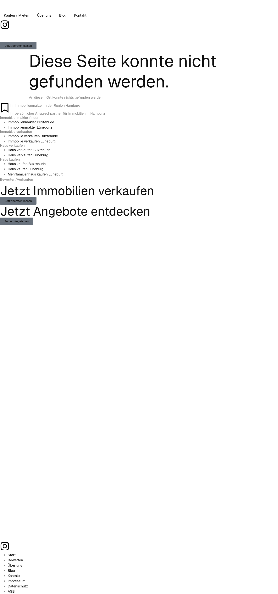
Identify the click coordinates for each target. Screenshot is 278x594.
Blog (62, 15)
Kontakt (80, 15)
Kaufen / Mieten (16, 15)
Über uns (44, 15)
